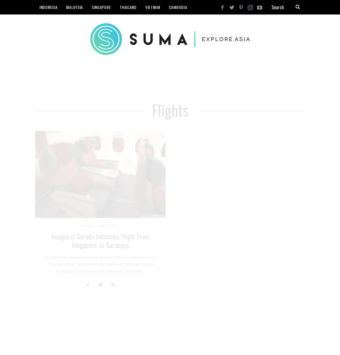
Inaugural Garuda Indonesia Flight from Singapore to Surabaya (100, 240)
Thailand (128, 7)
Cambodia (178, 7)
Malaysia (74, 7)
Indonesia (48, 7)
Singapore (101, 7)
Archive (87, 225)
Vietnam (152, 7)
